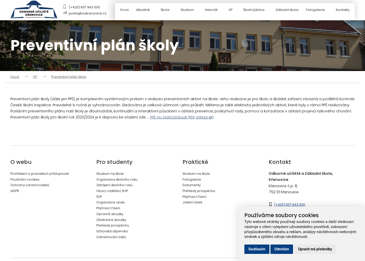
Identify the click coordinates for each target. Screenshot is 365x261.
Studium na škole (112, 173)
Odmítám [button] (282, 249)
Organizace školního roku (119, 179)
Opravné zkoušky (111, 216)
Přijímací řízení (109, 210)
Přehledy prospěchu (114, 228)
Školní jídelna (256, 10)
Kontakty (343, 10)
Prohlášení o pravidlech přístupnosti (43, 173)
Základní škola (287, 10)
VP (233, 10)
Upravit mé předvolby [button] (315, 249)
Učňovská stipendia (114, 234)
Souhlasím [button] (256, 249)
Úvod (124, 10)
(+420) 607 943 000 (85, 7)
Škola (168, 10)
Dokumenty (193, 185)
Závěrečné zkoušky (113, 222)
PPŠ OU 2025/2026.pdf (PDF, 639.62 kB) (183, 117)
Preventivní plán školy (68, 77)
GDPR (15, 191)
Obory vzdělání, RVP (114, 191)
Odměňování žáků (113, 240)
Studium (189, 10)
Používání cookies (26, 179)
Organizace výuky (112, 203)
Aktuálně (146, 10)
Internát (214, 10)
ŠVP (99, 197)
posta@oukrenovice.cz (88, 13)
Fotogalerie (318, 10)
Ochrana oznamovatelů (32, 185)
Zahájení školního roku (116, 185)
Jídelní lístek (193, 203)
